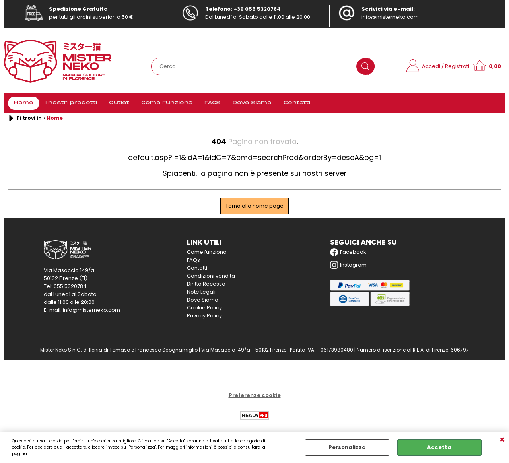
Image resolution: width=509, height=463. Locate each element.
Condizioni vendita (211, 276)
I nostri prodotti (71, 103)
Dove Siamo (252, 103)
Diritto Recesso (206, 284)
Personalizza (347, 447)
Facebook (348, 252)
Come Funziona (166, 103)
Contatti (297, 103)
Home (23, 103)
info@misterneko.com (390, 17)
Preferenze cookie (255, 395)
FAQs (193, 260)
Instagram (348, 265)
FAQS (212, 103)
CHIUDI (502, 440)
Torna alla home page (254, 206)
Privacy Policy (204, 315)
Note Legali (201, 292)
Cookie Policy (204, 307)
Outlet (119, 103)
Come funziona (207, 252)
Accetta (439, 447)
